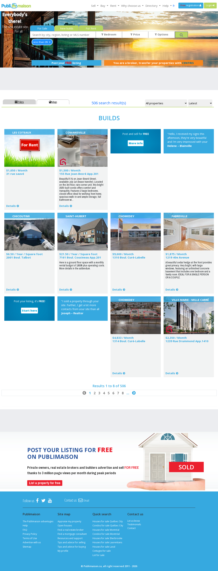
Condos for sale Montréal (106, 534)
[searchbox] (62, 35)
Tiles (19, 102)
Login (210, 5)
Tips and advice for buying (72, 546)
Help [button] (165, 6)
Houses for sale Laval (103, 546)
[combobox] (63, 35)
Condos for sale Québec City (107, 525)
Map (53, 102)
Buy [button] (103, 6)
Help (25, 525)
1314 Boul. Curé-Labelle (128, 341)
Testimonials (134, 524)
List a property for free (44, 483)
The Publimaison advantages (38, 521)
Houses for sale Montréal (105, 529)
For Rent (91, 28)
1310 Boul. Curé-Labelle (128, 257)
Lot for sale (98, 555)
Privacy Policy (30, 534)
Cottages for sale (101, 550)
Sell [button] (93, 6)
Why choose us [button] (131, 6)
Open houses (65, 525)
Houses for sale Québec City (107, 521)
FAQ (25, 529)
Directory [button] (151, 6)
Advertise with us (32, 542)
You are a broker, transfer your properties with (153, 63)
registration (190, 5)
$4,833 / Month (123, 338)
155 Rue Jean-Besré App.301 (78, 174)
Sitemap (27, 546)
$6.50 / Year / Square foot (24, 254)
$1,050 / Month (16, 170)
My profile (63, 550)
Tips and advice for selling (71, 542)
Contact (131, 528)
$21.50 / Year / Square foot (78, 254)
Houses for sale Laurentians (107, 542)
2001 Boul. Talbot (18, 257)
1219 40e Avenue (177, 257)
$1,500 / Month (69, 170)
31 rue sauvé (15, 174)
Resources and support (70, 538)
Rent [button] (113, 6)
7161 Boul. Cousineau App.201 (80, 257)
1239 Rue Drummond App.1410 (186, 341)
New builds (66, 28)
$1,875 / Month (176, 254)
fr (174, 6)
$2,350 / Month (176, 338)
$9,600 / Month (123, 254)
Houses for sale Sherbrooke (107, 538)
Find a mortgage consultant (72, 534)
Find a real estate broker (71, 529)
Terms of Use (30, 538)
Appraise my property (69, 521)
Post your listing (66, 63)
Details (11, 206)
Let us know (133, 520)
